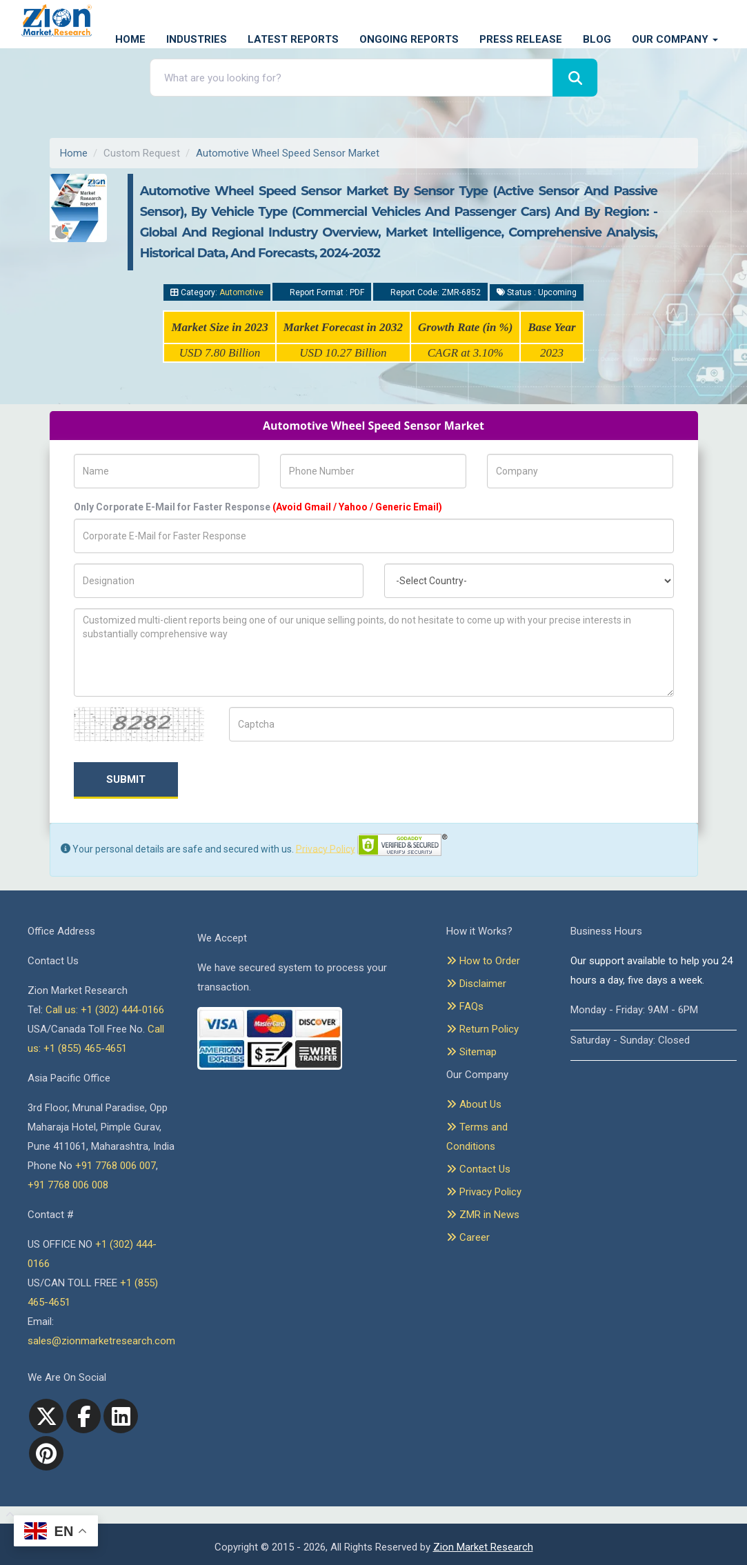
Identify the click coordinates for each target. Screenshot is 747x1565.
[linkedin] (120, 1416)
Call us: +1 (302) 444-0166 (105, 1010)
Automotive (241, 292)
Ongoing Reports (409, 39)
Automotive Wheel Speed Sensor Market (287, 153)
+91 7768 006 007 (115, 1165)
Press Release (520, 39)
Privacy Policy (325, 848)
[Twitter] (46, 1416)
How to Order (483, 961)
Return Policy (482, 1029)
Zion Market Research (483, 1547)
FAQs (465, 1006)
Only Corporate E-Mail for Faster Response (258, 506)
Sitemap (471, 1052)
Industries (196, 39)
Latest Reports (293, 39)
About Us (473, 1104)
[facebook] (83, 1416)
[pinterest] (46, 1453)
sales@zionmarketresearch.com (101, 1341)
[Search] (574, 78)
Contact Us (478, 1169)
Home (130, 39)
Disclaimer (476, 983)
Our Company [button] (675, 39)
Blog (597, 39)
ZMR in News (482, 1214)
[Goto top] (7, 1515)
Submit (126, 779)
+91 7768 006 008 (68, 1185)
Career (468, 1237)
